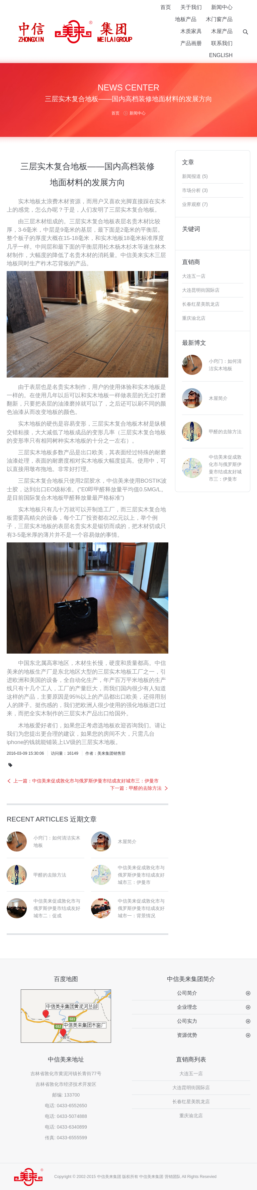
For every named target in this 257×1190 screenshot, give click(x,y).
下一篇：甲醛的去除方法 (136, 788)
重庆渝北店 (193, 318)
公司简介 (187, 993)
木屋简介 (127, 841)
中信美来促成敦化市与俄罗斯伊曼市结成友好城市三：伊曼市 (141, 875)
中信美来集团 (151, 1176)
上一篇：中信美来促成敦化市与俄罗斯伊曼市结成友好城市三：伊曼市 (86, 780)
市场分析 (191, 190)
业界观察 (191, 204)
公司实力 (187, 1021)
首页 (115, 113)
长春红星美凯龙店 (201, 304)
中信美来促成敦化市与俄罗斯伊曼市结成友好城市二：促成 (56, 908)
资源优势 (187, 1035)
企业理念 (187, 1007)
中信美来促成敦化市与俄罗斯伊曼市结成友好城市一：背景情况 (141, 908)
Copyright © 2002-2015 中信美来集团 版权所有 (96, 1176)
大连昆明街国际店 (201, 290)
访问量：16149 (64, 753)
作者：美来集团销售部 (105, 753)
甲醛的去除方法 (49, 875)
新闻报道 (191, 176)
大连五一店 (193, 276)
